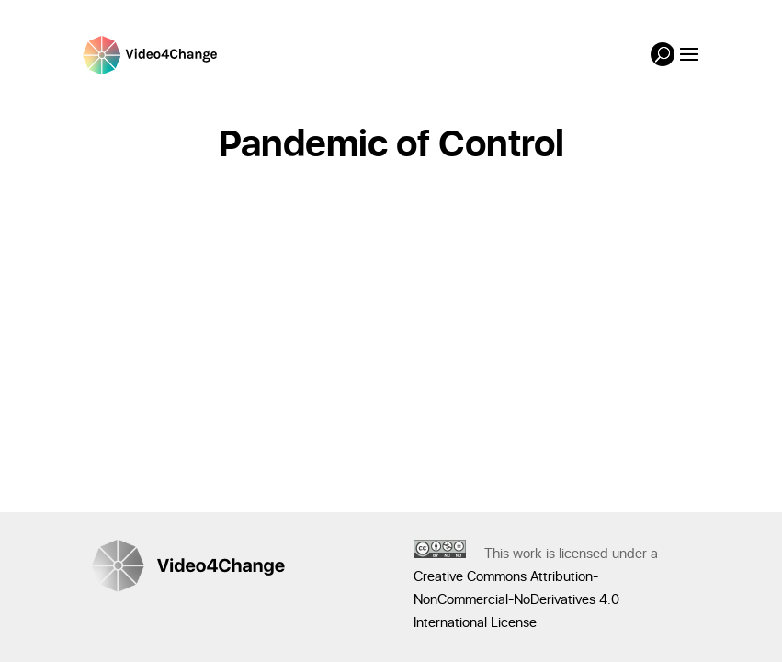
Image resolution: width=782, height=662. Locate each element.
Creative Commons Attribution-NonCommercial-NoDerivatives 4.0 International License (516, 599)
